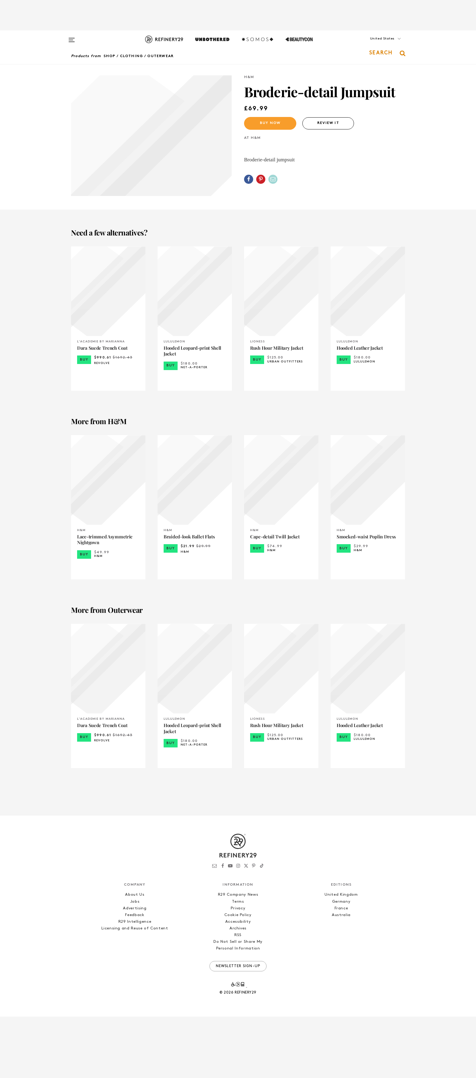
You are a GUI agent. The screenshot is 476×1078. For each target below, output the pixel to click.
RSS (238, 997)
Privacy (238, 970)
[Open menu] (71, 37)
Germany (341, 963)
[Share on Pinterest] (260, 179)
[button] (374, 44)
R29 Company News (238, 956)
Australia (341, 976)
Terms (238, 963)
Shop (110, 56)
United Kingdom (341, 956)
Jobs (135, 963)
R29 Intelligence (134, 983)
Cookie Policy (237, 976)
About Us (134, 956)
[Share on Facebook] (248, 179)
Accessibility (238, 983)
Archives (237, 990)
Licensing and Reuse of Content (134, 990)
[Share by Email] (272, 179)
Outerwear (160, 56)
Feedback (134, 976)
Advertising (134, 970)
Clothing (131, 56)
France (341, 970)
